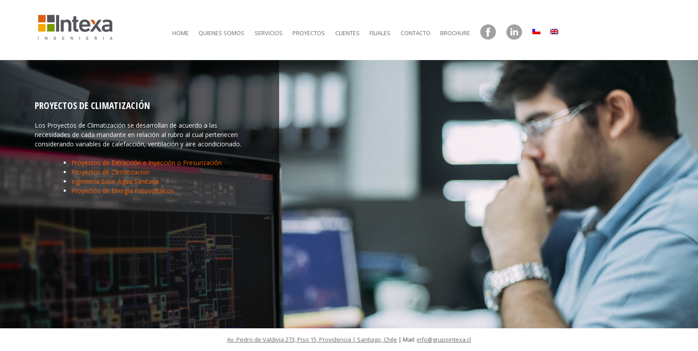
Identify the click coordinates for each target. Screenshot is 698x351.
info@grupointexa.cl (444, 339)
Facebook (488, 32)
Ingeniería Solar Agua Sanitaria (115, 181)
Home (180, 33)
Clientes (347, 33)
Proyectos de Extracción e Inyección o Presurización (146, 162)
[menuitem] (536, 29)
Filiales (379, 33)
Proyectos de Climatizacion (110, 172)
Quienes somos (221, 33)
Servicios (269, 33)
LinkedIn (514, 32)
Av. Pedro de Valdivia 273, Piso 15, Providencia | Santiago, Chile (312, 339)
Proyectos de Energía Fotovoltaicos (122, 190)
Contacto (415, 33)
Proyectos (308, 33)
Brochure (455, 33)
